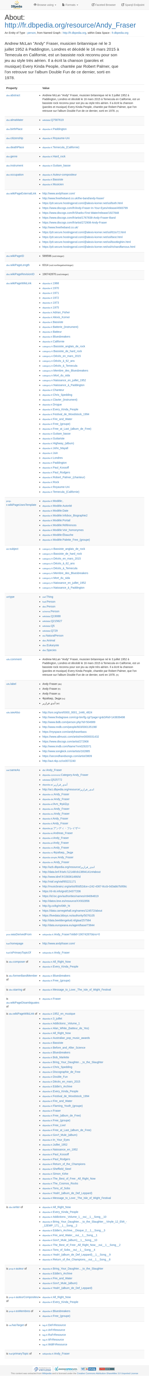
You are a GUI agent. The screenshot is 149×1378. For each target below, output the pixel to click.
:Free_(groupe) (56, 423)
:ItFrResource (53, 1339)
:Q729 (50, 630)
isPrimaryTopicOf (18, 952)
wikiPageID (15, 255)
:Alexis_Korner (56, 317)
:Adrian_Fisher (56, 312)
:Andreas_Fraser (57, 833)
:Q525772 (52, 779)
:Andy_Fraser (52, 770)
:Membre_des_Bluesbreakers (65, 370)
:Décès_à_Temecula (59, 365)
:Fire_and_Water (57, 419)
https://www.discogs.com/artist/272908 (65, 741)
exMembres (19, 1311)
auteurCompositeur (24, 1297)
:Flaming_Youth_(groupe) (62, 1105)
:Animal (48, 640)
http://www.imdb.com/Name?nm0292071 (66, 746)
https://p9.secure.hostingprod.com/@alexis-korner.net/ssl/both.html (82, 203)
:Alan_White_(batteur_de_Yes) (65, 1028)
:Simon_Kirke (55, 1173)
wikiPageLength (18, 265)
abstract (13, 95)
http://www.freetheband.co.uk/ (60, 227)
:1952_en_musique (58, 1013)
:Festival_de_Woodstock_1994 (65, 414)
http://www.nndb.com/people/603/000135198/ (69, 726)
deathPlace (15, 147)
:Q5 (48, 625)
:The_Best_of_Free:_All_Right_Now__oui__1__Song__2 (81, 1244)
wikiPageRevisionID (20, 274)
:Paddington (54, 129)
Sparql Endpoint (132, 4)
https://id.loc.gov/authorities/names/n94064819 (70, 896)
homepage (14, 943)
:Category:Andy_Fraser (65, 774)
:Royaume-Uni (55, 138)
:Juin (50, 453)
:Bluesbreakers (56, 336)
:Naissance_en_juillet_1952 (64, 380)
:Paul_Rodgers (56, 472)
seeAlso (13, 712)
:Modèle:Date (55, 510)
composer (17, 961)
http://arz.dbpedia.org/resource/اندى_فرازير (68, 789)
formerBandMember (23, 975)
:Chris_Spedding (57, 394)
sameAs (13, 770)
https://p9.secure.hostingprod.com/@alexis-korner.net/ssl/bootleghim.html (86, 241)
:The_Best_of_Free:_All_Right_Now (68, 1178)
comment (14, 659)
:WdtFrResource (54, 1344)
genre (11, 156)
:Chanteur (53, 389)
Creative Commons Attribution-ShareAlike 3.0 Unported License (107, 1373)
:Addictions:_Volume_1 (61, 1023)
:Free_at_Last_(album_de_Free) (66, 428)
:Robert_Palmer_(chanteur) (63, 477)
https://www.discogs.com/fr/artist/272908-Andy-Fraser (74, 222)
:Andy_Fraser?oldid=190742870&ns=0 (71, 934)
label (11, 683)
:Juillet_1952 (54, 1144)
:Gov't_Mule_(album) (59, 1134)
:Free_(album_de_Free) (61, 1115)
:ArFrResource (53, 1329)
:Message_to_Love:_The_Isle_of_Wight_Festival (76, 989)
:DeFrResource (54, 1325)
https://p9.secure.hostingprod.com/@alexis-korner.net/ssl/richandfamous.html (88, 246)
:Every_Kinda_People (60, 409)
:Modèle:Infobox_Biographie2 (64, 515)
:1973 (50, 302)
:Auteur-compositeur (59, 174)
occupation (15, 174)
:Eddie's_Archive (57, 1086)
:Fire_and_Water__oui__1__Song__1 (69, 1235)
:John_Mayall (55, 448)
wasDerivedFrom (19, 934)
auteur (16, 1268)
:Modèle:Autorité (57, 505)
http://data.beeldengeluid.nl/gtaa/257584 (66, 920)
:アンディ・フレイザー (61, 828)
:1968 (50, 283)
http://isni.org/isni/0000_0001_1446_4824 (67, 712)
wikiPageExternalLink (21, 193)
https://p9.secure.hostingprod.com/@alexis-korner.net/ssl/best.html (82, 237)
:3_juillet (52, 1018)
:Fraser (51, 998)
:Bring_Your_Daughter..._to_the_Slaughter (72, 1062)
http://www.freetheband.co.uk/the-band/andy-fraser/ (73, 198)
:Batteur (52, 331)
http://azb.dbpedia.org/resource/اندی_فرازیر (68, 867)
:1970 (50, 288)
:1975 (50, 307)
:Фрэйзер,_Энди (57, 852)
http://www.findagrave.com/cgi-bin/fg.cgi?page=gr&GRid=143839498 (83, 717)
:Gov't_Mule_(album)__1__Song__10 (69, 1240)
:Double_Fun (55, 1076)
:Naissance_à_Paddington (63, 385)
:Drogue (52, 404)
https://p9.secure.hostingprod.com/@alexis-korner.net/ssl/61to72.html (84, 232)
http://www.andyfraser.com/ (58, 193)
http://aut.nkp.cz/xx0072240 (58, 760)
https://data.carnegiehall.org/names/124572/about (72, 910)
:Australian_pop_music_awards (66, 1037)
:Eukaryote (50, 645)
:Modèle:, (52, 500)
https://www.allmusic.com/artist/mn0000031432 (70, 736)
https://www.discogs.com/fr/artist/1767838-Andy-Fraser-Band (78, 217)
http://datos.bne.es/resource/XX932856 (65, 900)
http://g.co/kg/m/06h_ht (56, 905)
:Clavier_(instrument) (59, 399)
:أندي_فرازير (54, 784)
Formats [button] (70, 4)
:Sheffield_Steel (56, 1168)
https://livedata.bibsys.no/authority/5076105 (68, 915)
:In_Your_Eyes (56, 1139)
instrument (14, 165)
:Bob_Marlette (55, 1057)
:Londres (52, 457)
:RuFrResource (54, 1334)
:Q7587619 (53, 119)
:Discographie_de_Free (61, 1071)
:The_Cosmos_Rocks (60, 1183)
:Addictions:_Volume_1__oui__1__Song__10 (74, 1216)
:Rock (50, 482)
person (31, 32)
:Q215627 (52, 621)
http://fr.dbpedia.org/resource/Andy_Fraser (70, 25)
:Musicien (53, 184)
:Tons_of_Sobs (56, 1188)
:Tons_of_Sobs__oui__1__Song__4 (68, 1249)
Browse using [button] (45, 4)
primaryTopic (19, 1353)
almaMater (14, 119)
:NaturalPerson (52, 635)
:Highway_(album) (58, 443)
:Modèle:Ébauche (57, 534)
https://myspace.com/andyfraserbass (64, 731)
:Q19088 (51, 616)
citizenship (14, 138)
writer (14, 1207)
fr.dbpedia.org (120, 32)
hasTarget (16, 1325)
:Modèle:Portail (56, 520)
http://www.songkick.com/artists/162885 (66, 751)
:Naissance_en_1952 (60, 1149)
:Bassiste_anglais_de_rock (63, 346)
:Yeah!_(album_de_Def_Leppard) (67, 1193)
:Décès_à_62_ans (58, 360)
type (10, 596)
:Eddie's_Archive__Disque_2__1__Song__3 (73, 1230)
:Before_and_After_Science (63, 1047)
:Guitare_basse (56, 165)
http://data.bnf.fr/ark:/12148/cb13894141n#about (71, 871)
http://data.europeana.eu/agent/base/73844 (68, 925)
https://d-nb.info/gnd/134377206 (61, 891)
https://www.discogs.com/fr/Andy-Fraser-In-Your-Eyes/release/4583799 (85, 208)
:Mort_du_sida (56, 375)
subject (12, 548)
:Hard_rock (53, 156)
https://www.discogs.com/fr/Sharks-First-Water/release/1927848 (80, 212)
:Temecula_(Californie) (60, 147)
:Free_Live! (54, 1125)
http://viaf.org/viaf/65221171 (59, 881)
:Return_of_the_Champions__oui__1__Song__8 (76, 1259)
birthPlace (14, 129)
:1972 (50, 297)
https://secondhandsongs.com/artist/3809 (67, 756)
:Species (49, 650)
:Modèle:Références (59, 525)
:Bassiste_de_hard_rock (62, 351)
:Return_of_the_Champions (63, 1164)
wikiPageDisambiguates (22, 1002)
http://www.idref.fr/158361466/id (61, 876)
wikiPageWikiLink (18, 283)
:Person (48, 601)
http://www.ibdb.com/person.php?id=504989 (68, 722)
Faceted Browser (104, 4)
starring (15, 989)
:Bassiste (52, 179)
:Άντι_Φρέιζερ (55, 803)
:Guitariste (53, 438)
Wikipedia (47, 1373)
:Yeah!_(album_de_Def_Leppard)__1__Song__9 (76, 1254)
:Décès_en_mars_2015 (61, 356)
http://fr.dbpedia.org (74, 32)
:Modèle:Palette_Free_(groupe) (66, 539)
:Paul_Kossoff (55, 467)
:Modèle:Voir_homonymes (62, 530)
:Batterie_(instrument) (60, 326)
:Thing (47, 596)
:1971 (50, 292)
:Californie (53, 341)
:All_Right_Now (56, 961)
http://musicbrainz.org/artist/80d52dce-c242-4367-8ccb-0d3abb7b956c (84, 886)
